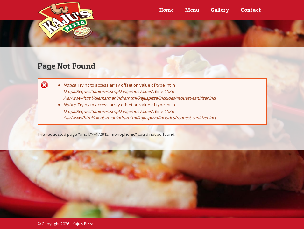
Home (166, 9)
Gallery (220, 9)
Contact (251, 9)
